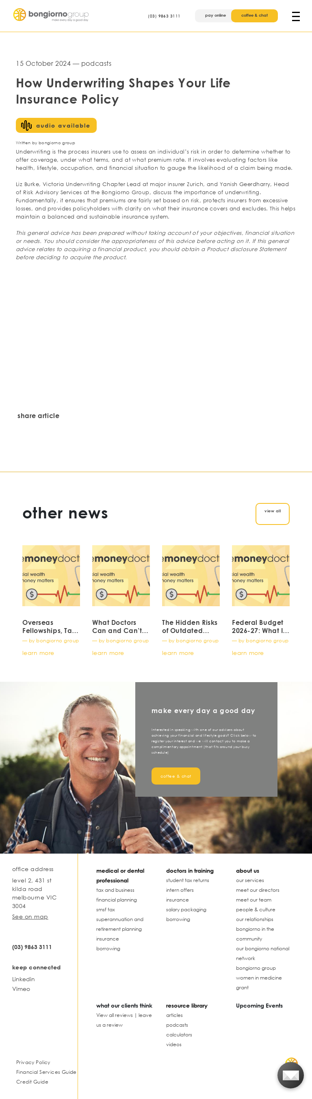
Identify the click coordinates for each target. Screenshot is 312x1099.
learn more (38, 652)
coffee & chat (254, 15)
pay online (215, 15)
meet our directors (258, 890)
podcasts (177, 1025)
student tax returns (187, 880)
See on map (30, 916)
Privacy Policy (33, 1062)
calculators (179, 1035)
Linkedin (23, 978)
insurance (107, 939)
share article (38, 416)
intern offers (180, 890)
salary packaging (186, 909)
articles (174, 1015)
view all (272, 510)
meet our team (253, 900)
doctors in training (190, 870)
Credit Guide (32, 1082)
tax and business (115, 890)
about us (247, 870)
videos (174, 1044)
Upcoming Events (259, 1005)
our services (250, 880)
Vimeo (21, 988)
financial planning (116, 900)
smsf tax (105, 909)
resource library (187, 1005)
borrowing (108, 948)
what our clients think (124, 1005)
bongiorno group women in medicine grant (259, 978)
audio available (63, 125)
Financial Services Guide (46, 1072)
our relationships (254, 919)
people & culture (255, 909)
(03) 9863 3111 (164, 15)
